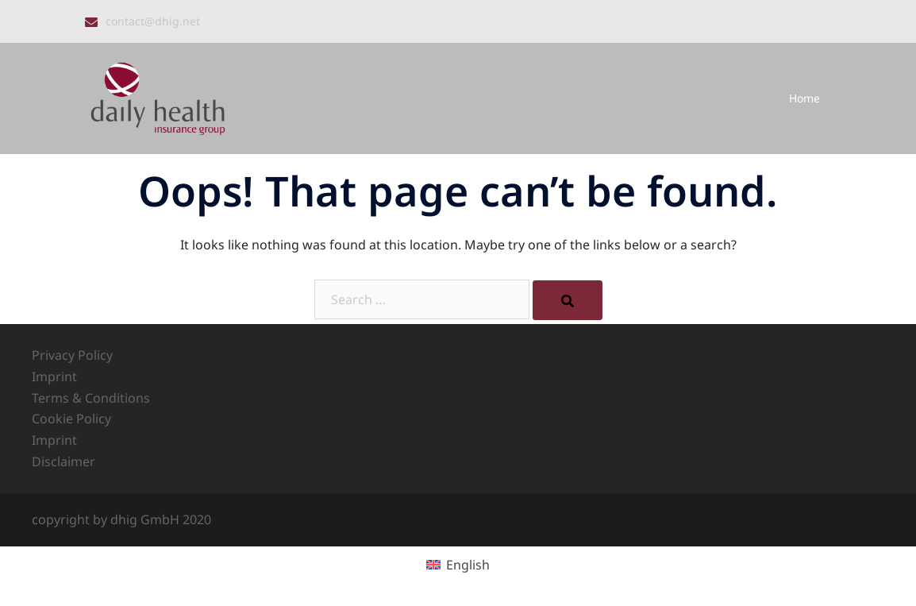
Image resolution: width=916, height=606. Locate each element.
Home (804, 98)
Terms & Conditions (91, 398)
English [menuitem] (468, 564)
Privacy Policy (72, 355)
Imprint (54, 376)
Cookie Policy (71, 418)
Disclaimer (63, 461)
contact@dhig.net (153, 21)
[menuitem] (457, 564)
